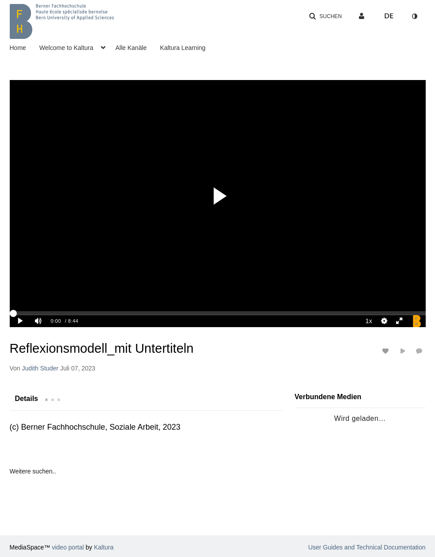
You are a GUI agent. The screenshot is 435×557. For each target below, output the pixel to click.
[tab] (26, 398)
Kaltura (103, 547)
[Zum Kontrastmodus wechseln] (415, 16)
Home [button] (18, 47)
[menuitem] (24, 47)
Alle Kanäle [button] (131, 47)
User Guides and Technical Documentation (366, 547)
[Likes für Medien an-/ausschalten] (387, 350)
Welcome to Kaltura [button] (66, 47)
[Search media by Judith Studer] (40, 368)
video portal (68, 547)
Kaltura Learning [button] (183, 47)
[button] (325, 16)
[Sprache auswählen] (389, 16)
